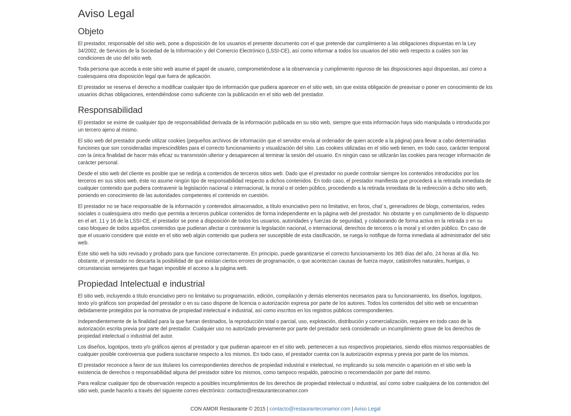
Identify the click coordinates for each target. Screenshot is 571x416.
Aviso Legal (367, 409)
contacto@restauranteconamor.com (309, 409)
